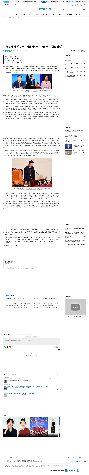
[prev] (66, 316)
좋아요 (14, 262)
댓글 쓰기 (73, 50)
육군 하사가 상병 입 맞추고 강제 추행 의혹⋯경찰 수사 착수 (17, 300)
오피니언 (78, 14)
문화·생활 (44, 14)
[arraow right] (58, 427)
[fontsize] (77, 51)
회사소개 (61, 457)
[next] (84, 316)
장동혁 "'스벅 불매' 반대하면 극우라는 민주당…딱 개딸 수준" (46, 303)
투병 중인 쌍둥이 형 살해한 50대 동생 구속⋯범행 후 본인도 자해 (18, 303)
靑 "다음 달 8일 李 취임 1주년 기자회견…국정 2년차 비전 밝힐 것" (25, 1)
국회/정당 (9, 17)
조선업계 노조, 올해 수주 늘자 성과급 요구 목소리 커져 (45, 300)
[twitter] (7, 51)
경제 (24, 14)
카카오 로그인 (7, 347)
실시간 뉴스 (68, 127)
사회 (37, 14)
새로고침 (14, 295)
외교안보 (14, 17)
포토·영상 (78, 9)
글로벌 (59, 14)
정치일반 (19, 17)
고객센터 (67, 457)
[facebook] (4, 51)
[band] (10, 51)
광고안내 (73, 457)
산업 (17, 14)
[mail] (79, 51)
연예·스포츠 (69, 14)
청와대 (4, 17)
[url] (82, 51)
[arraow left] (5, 427)
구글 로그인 (10, 347)
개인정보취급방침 (81, 457)
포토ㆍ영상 (10, 457)
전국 (52, 14)
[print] (84, 51)
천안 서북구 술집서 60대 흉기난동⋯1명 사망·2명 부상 (16, 307)
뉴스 (5, 457)
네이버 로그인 (5, 347)
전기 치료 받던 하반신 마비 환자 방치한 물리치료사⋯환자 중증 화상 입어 (49, 298)
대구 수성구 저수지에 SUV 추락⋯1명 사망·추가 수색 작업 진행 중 (47, 305)
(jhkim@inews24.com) (14, 245)
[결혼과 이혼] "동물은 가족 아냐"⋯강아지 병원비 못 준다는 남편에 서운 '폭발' (21, 305)
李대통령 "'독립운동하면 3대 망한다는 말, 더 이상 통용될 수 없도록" (19, 268)
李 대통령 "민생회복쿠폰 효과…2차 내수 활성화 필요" (16, 267)
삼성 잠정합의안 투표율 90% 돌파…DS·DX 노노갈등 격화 (45, 307)
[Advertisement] (41, 32)
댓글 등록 (57, 347)
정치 (30, 14)
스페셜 (83, 9)
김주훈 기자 (10, 262)
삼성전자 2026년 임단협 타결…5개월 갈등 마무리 (15, 298)
